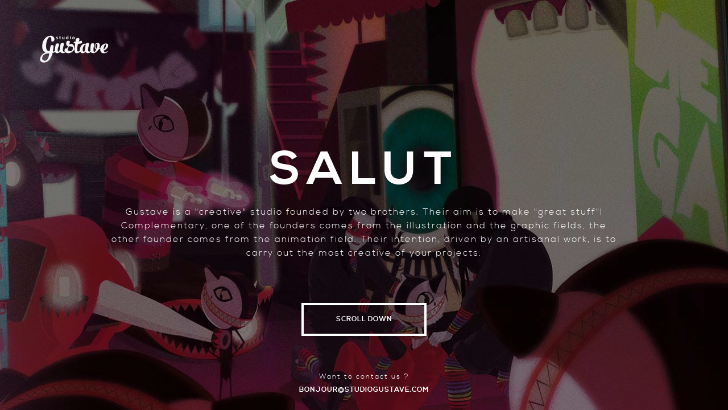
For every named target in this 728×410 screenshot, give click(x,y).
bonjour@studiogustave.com (364, 390)
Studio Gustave (74, 42)
